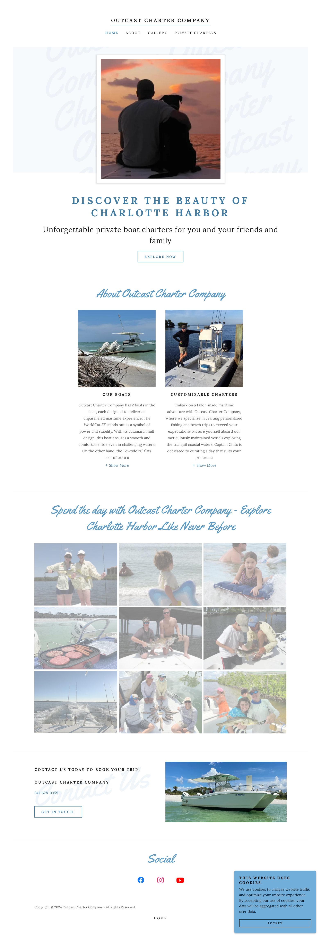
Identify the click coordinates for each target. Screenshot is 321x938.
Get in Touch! (58, 812)
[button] (117, 465)
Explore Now (160, 257)
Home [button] (160, 918)
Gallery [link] (157, 33)
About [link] (133, 33)
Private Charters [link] (196, 33)
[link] (160, 20)
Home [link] (112, 33)
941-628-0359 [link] (46, 793)
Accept (275, 923)
